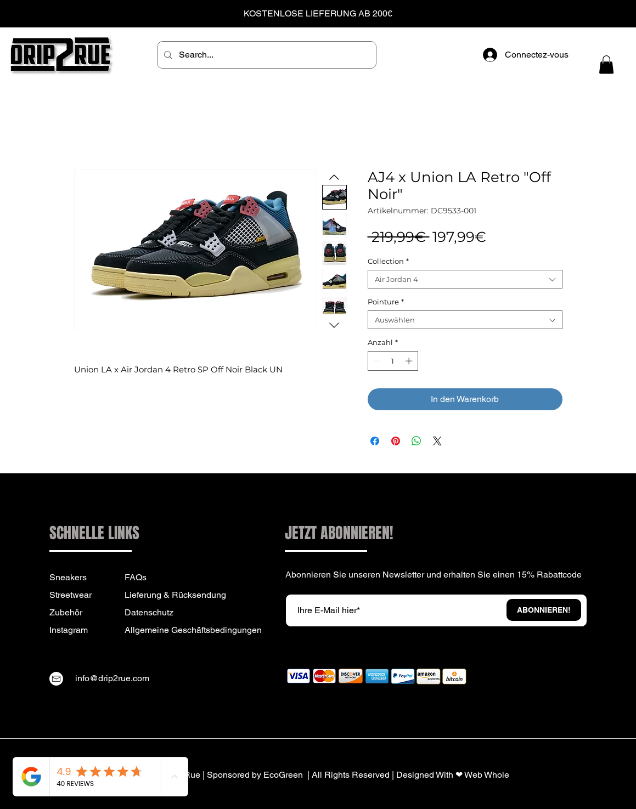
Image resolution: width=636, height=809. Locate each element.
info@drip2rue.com (112, 678)
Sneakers (68, 577)
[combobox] (465, 279)
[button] (606, 64)
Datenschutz (149, 612)
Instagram (68, 630)
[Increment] (410, 361)
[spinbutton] (392, 361)
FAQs (136, 577)
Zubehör (65, 612)
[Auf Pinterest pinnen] (395, 441)
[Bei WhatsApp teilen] (416, 441)
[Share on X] (437, 441)
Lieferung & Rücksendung (175, 595)
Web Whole (486, 775)
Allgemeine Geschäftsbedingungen (193, 630)
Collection (388, 261)
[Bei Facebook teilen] (374, 441)
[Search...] (266, 55)
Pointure (386, 301)
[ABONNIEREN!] (543, 610)
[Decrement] (375, 361)
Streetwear (70, 595)
